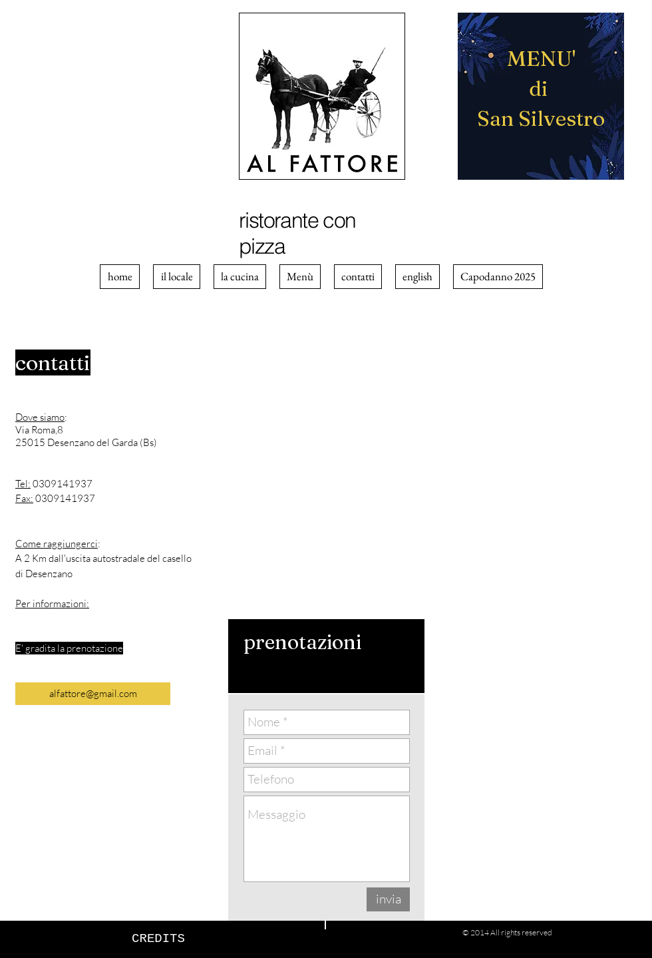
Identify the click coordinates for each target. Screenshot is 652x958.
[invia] (388, 899)
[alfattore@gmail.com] (92, 693)
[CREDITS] (158, 939)
